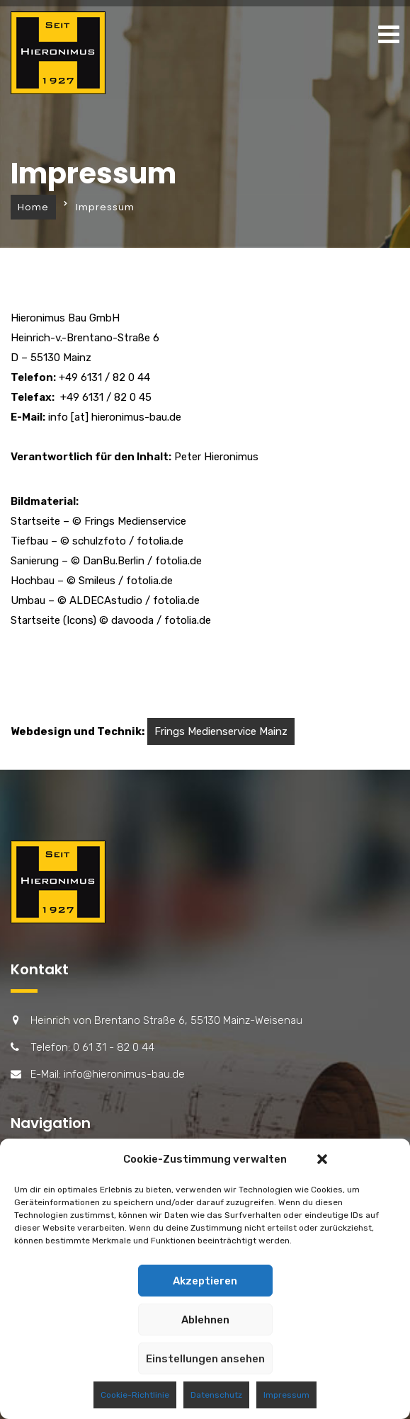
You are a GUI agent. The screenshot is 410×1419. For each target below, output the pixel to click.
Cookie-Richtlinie (135, 1395)
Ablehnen (205, 1319)
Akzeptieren (205, 1281)
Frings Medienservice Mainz (220, 731)
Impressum (286, 1395)
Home (33, 207)
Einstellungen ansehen (205, 1358)
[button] (322, 1159)
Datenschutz (216, 1395)
